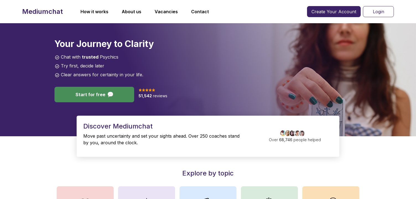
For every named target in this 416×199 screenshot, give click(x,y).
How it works (94, 11)
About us (131, 11)
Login (378, 11)
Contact (200, 11)
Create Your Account (333, 11)
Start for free (94, 94)
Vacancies (166, 11)
